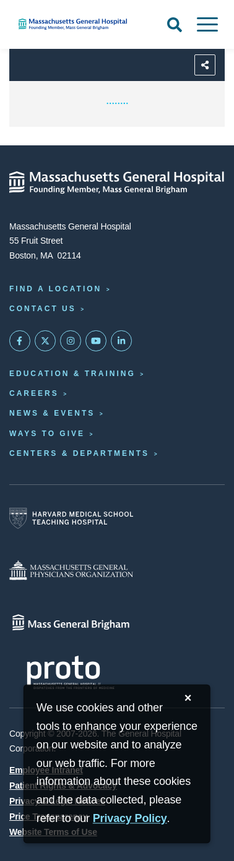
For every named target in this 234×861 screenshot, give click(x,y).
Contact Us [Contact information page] (42, 308)
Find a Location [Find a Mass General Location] (55, 289)
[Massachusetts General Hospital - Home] (117, 182)
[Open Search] (174, 25)
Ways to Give (47, 433)
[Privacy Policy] (130, 819)
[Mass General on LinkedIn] (121, 340)
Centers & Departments (79, 453)
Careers (34, 393)
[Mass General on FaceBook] (19, 340)
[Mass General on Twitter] (45, 340)
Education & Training (72, 373)
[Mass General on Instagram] (70, 340)
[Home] (78, 24)
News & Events (52, 413)
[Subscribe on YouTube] (95, 340)
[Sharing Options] (204, 64)
